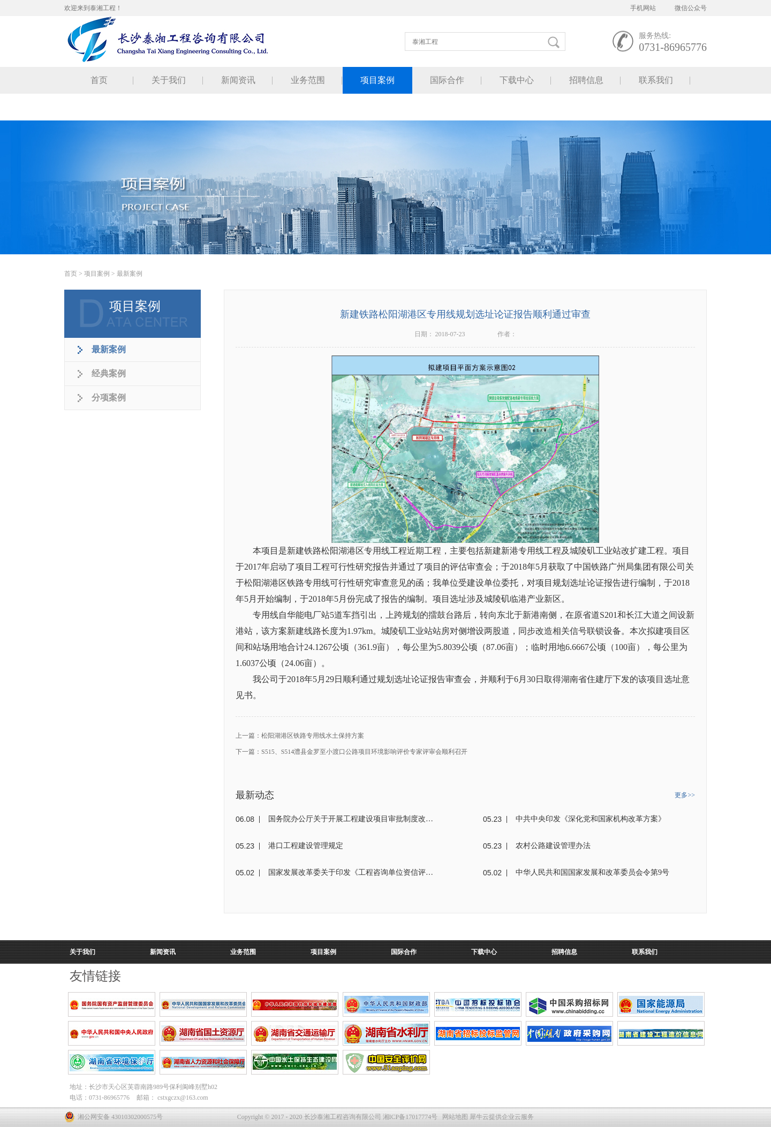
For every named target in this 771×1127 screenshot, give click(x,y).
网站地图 (453, 1117)
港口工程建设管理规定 (305, 846)
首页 (99, 80)
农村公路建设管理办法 (553, 846)
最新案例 (129, 273)
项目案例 (97, 273)
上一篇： (300, 735)
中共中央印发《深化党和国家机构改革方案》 (591, 819)
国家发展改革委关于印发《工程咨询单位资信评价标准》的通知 (350, 872)
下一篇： (351, 751)
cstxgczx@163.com (182, 1097)
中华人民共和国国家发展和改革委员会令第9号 (592, 872)
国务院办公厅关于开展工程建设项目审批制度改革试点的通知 (350, 819)
